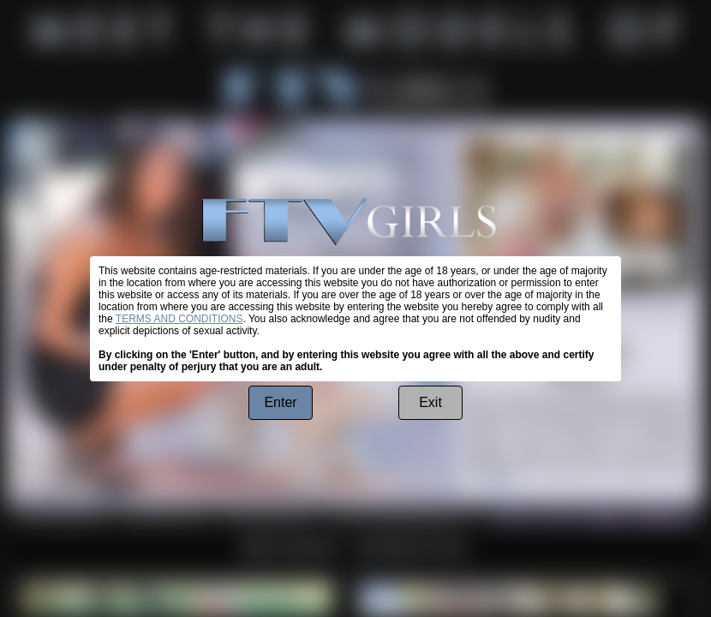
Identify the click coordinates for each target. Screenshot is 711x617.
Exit (430, 402)
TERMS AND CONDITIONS (179, 319)
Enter (280, 402)
